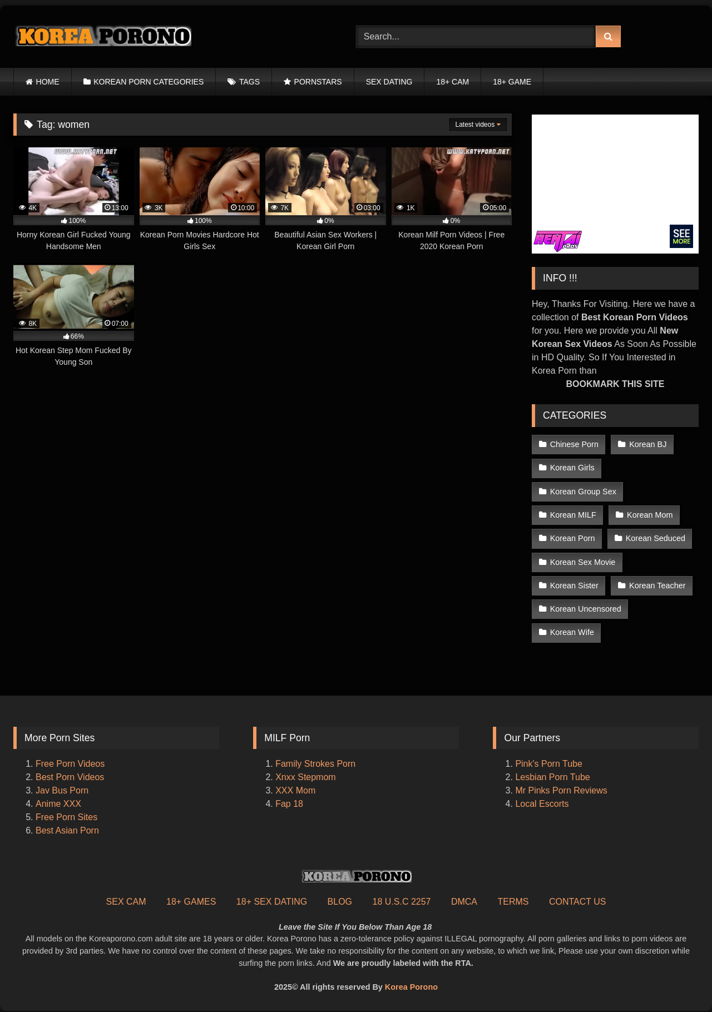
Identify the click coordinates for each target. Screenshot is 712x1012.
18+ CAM (452, 81)
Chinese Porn (574, 444)
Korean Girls (572, 467)
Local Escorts (541, 803)
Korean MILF (573, 514)
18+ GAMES (191, 901)
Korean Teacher (657, 585)
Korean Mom (650, 514)
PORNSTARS (318, 81)
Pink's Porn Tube (548, 763)
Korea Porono (411, 987)
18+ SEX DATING (271, 901)
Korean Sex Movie (583, 562)
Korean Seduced (655, 538)
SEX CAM (126, 901)
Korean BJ (647, 444)
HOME (48, 81)
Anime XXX (58, 803)
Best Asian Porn (67, 830)
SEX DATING (389, 81)
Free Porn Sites (66, 817)
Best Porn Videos (70, 777)
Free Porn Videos (70, 763)
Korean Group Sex (583, 491)
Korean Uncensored (585, 608)
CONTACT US (577, 901)
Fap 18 (289, 803)
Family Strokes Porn (315, 763)
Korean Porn (572, 538)
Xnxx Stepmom (305, 777)
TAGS (249, 81)
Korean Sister (574, 585)
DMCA (464, 901)
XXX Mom (296, 790)
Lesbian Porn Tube (552, 777)
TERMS (512, 901)
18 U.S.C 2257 (402, 901)
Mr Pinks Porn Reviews (562, 790)
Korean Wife (572, 632)
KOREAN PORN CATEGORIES (148, 81)
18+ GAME (512, 81)
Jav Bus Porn (62, 790)
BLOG (340, 901)
